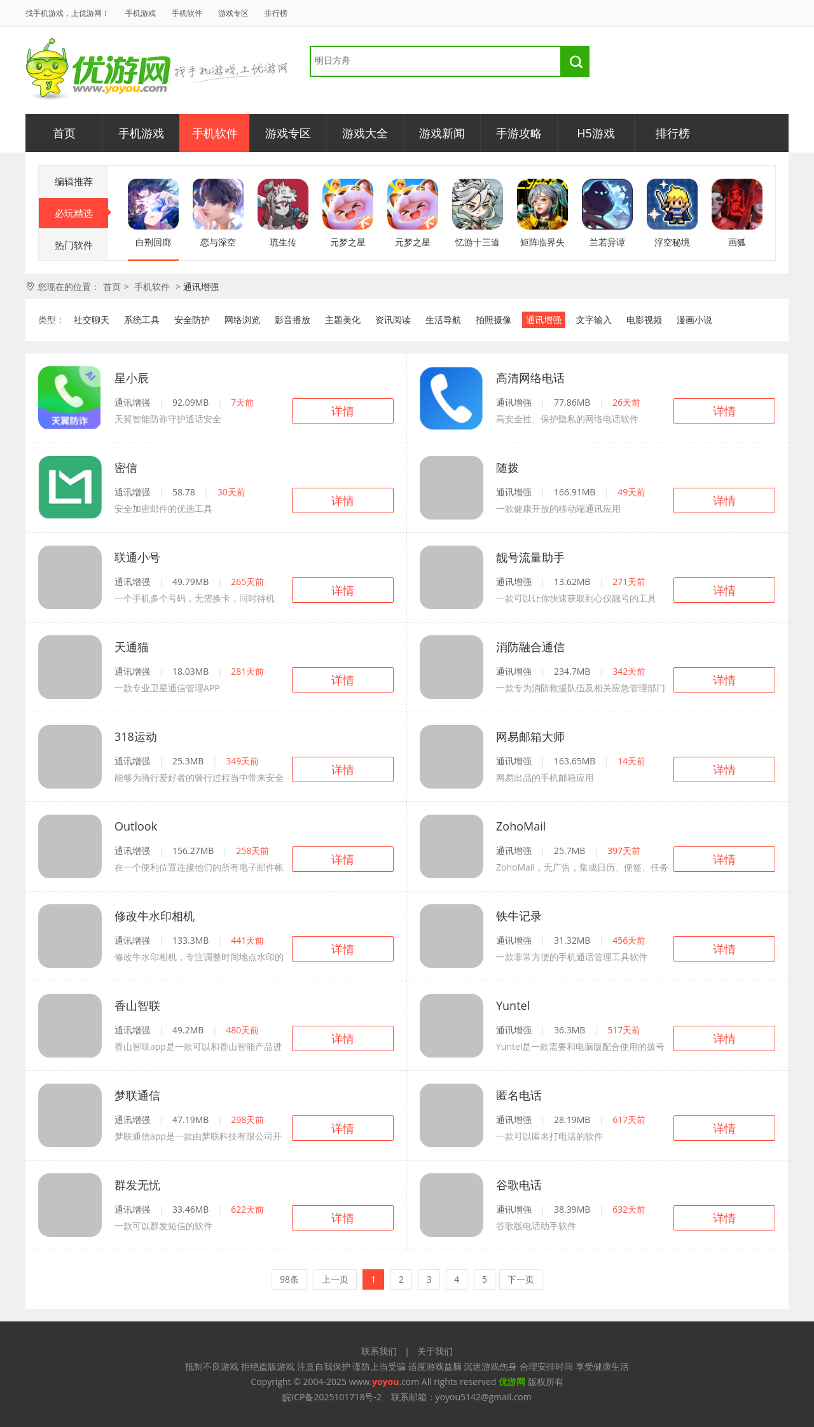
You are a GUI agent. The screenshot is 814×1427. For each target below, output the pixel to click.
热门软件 (74, 244)
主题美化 (343, 320)
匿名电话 (519, 1095)
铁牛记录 (519, 915)
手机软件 (187, 13)
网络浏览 (242, 320)
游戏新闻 (442, 133)
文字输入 (594, 320)
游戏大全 (365, 133)
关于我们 (435, 1351)
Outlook (135, 826)
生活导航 (443, 320)
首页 (64, 133)
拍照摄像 (493, 320)
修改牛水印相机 (154, 915)
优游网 (98, 69)
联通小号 (137, 557)
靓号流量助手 (530, 557)
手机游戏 (140, 13)
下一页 (520, 1279)
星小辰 (131, 377)
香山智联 (137, 1005)
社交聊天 (91, 320)
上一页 (335, 1279)
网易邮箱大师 (530, 736)
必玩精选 (82, 213)
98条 (289, 1279)
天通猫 (131, 646)
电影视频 (644, 320)
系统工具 (142, 320)
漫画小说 (694, 320)
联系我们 (379, 1351)
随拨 (507, 467)
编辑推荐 (74, 181)
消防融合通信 (530, 646)
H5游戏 (596, 133)
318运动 (135, 736)
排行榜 (276, 13)
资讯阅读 (393, 320)
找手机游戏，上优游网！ (67, 13)
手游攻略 (519, 133)
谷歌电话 (519, 1184)
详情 (342, 410)
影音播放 (292, 320)
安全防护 (192, 320)
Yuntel (513, 1005)
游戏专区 (233, 13)
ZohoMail (521, 826)
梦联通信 (137, 1095)
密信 (125, 467)
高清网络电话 (530, 377)
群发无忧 (137, 1184)
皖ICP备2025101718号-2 (332, 1397)
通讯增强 (544, 320)
